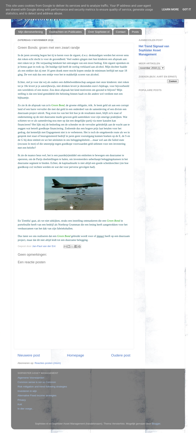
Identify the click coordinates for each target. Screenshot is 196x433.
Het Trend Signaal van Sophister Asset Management (154, 50)
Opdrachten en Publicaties (65, 31)
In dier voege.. (25, 408)
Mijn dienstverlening (30, 31)
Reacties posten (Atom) (48, 363)
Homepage (75, 355)
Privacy (22, 400)
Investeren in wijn (27, 391)
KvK (20, 404)
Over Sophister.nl (98, 31)
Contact (121, 31)
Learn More (170, 9)
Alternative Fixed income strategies (37, 395)
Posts (135, 31)
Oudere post (120, 355)
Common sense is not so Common (37, 382)
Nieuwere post (29, 355)
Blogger (156, 423)
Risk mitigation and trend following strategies (42, 386)
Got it (187, 9)
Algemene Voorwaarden (31, 377)
